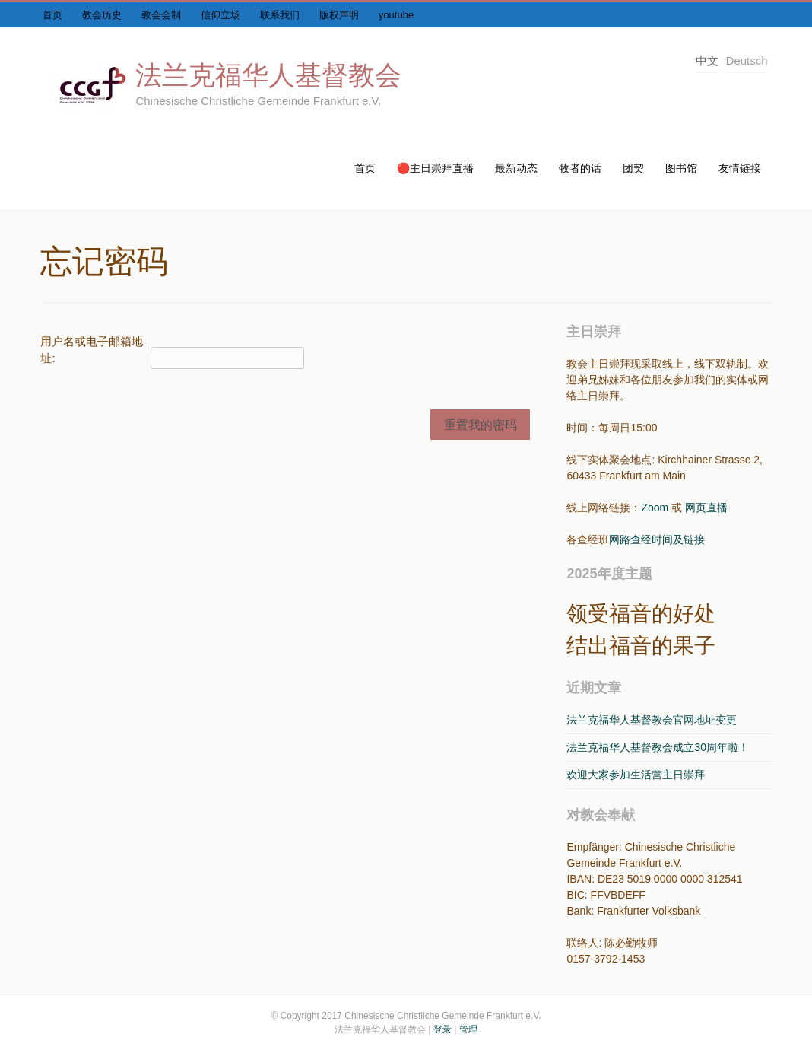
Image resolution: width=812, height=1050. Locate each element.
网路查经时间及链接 (657, 539)
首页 (52, 15)
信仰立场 (220, 15)
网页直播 (706, 507)
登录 (442, 1029)
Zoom (654, 507)
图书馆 (681, 168)
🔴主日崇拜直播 (435, 168)
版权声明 (339, 15)
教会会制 (161, 15)
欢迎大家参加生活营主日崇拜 (635, 774)
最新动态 (516, 168)
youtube (396, 15)
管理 (468, 1029)
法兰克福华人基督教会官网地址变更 (651, 720)
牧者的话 (580, 168)
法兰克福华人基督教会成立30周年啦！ (657, 747)
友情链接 (739, 168)
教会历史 (102, 15)
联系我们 (280, 15)
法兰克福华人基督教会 (268, 75)
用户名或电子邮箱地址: (91, 350)
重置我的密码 (480, 424)
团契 (633, 168)
